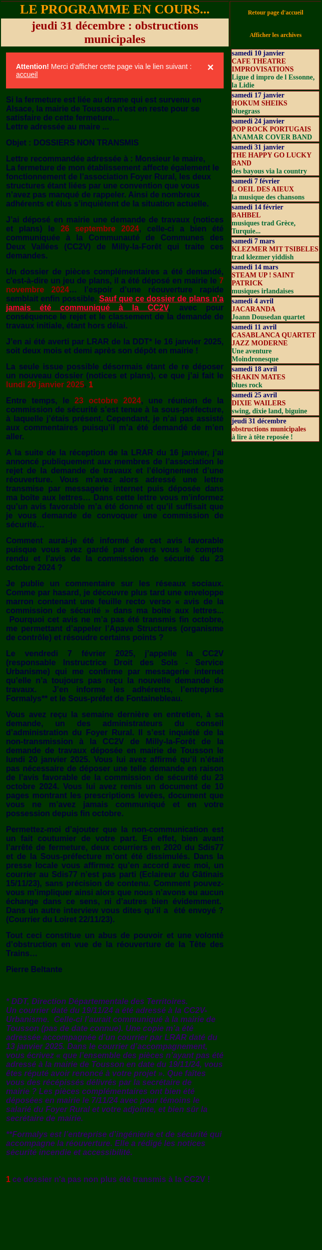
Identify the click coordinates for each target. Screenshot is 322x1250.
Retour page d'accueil (275, 12)
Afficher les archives (276, 34)
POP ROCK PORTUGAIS (271, 129)
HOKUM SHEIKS (260, 103)
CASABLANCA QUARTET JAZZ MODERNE (274, 339)
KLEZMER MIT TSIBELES (275, 249)
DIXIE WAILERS (259, 403)
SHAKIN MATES (258, 377)
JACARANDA (254, 309)
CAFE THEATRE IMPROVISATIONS (263, 65)
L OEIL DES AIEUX (263, 189)
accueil (27, 74)
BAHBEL (246, 215)
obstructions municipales (269, 429)
